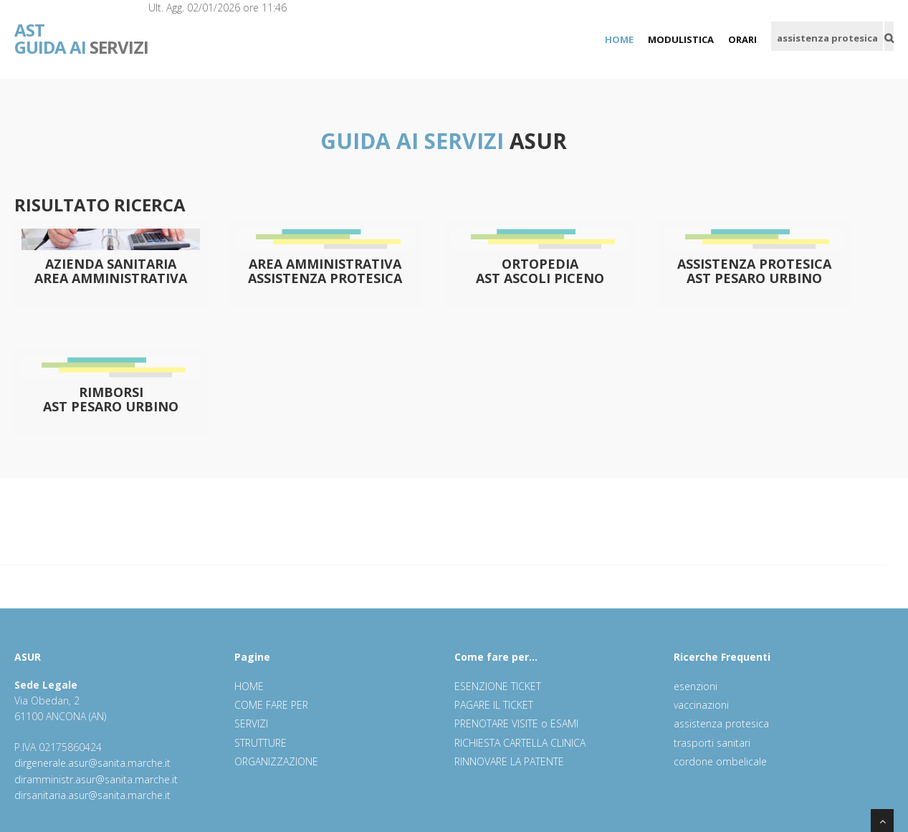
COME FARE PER (271, 705)
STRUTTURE (260, 743)
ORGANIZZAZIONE (276, 761)
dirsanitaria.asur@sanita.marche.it (92, 795)
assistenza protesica (721, 723)
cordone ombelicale (720, 761)
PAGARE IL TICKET (493, 705)
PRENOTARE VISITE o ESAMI (516, 723)
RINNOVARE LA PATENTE (509, 761)
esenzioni (695, 686)
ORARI (742, 39)
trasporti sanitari (712, 743)
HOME (619, 39)
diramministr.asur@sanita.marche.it (96, 779)
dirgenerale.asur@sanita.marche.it (92, 763)
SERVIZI (81, 28)
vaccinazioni (701, 705)
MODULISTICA (681, 39)
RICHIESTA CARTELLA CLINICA (520, 743)
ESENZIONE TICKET (497, 686)
